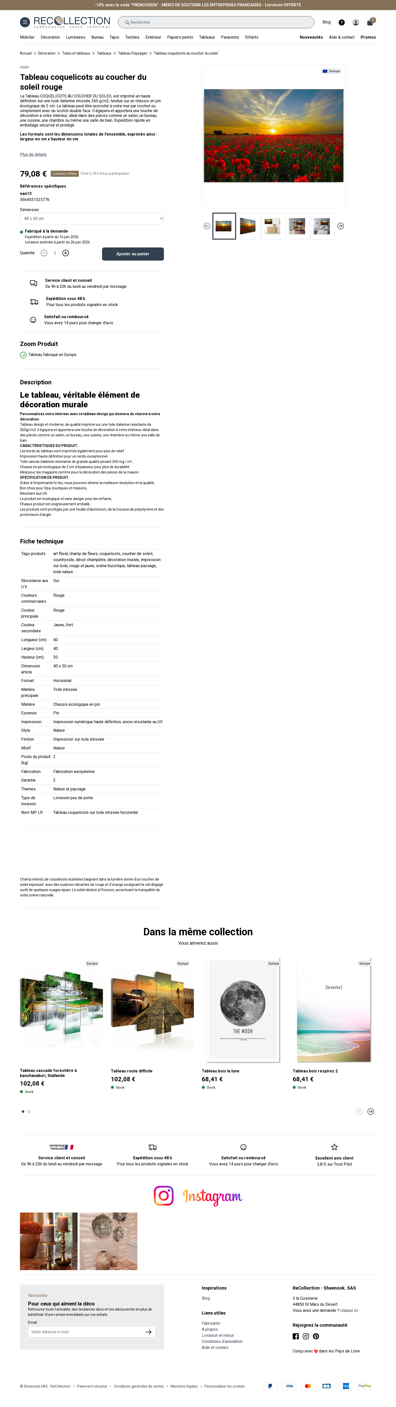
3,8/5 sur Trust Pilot (334, 1164)
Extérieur (153, 37)
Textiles (132, 37)
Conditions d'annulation (222, 1341)
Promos (368, 37)
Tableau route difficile (132, 1071)
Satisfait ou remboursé (66, 316)
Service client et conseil (68, 280)
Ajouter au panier (133, 254)
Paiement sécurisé (92, 1386)
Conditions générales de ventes (139, 1386)
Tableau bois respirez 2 (315, 1071)
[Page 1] (23, 1111)
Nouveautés (311, 37)
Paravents (230, 37)
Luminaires (75, 37)
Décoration (50, 37)
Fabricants (211, 1323)
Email (32, 1322)
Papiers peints (180, 37)
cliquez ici (349, 1310)
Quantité (27, 252)
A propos (210, 1329)
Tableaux (207, 37)
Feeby (24, 67)
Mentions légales (184, 1386)
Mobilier (27, 37)
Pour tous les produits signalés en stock (152, 1164)
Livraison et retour (218, 1335)
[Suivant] (370, 1111)
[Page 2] (29, 1111)
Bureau (97, 37)
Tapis (114, 37)
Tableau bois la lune (220, 1071)
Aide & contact (342, 37)
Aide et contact (215, 1347)
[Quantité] (55, 253)
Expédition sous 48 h (65, 298)
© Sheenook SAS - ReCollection (45, 1386)
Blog (327, 22)
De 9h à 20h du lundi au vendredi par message (61, 1164)
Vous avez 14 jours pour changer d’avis (243, 1164)
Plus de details (33, 154)
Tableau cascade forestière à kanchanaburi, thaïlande (48, 1073)
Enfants (251, 37)
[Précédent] (359, 1111)
